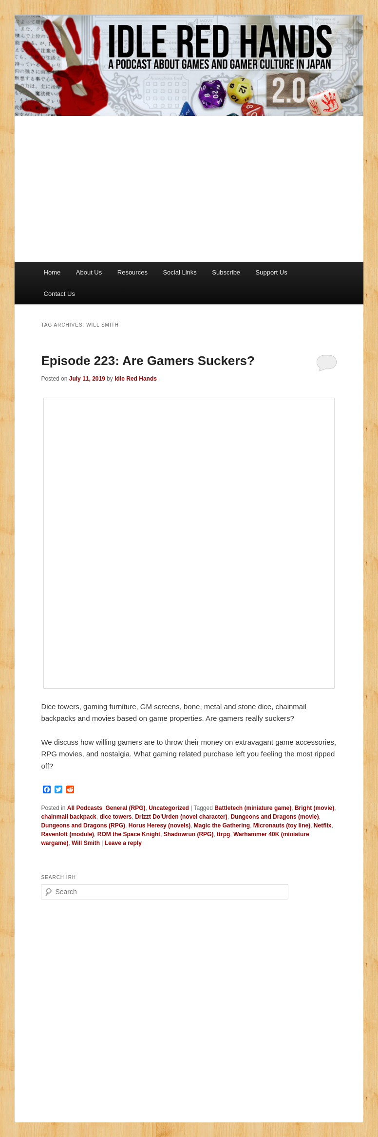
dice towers (115, 816)
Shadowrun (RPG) (189, 834)
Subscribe (226, 272)
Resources (132, 272)
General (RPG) (126, 808)
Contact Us (59, 293)
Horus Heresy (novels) (159, 825)
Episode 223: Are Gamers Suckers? (147, 360)
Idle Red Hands (135, 378)
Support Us (271, 272)
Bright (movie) (314, 808)
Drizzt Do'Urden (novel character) (181, 816)
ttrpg (223, 834)
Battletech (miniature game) (252, 808)
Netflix (323, 825)
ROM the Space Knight (128, 834)
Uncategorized (169, 808)
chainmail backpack (68, 816)
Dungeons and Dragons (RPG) (83, 825)
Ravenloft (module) (67, 834)
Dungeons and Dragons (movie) (274, 816)
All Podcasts (84, 808)
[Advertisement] (189, 189)
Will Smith (86, 843)
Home (52, 272)
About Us (89, 272)
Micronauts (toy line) (281, 825)
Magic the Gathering (222, 825)
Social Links (179, 272)
